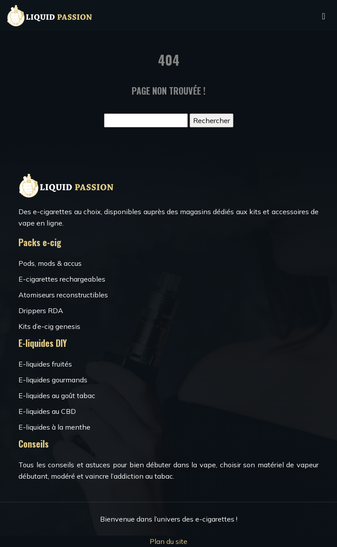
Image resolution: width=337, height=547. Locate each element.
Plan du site (168, 541)
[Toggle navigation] (323, 15)
